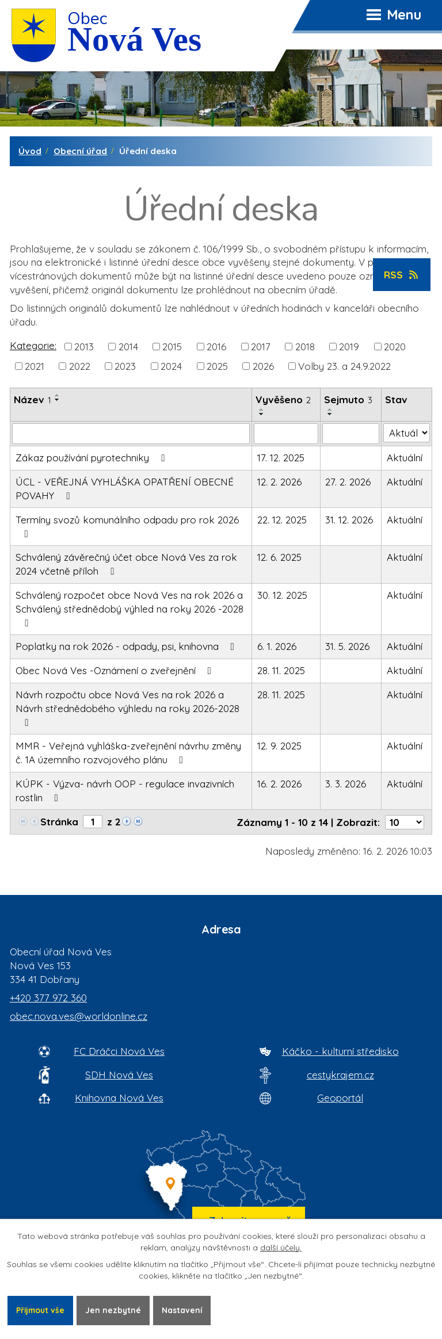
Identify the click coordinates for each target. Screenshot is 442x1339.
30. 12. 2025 (282, 595)
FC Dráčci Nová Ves (119, 1051)
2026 (263, 366)
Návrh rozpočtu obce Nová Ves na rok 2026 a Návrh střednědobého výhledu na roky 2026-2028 (127, 708)
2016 (216, 347)
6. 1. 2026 (276, 646)
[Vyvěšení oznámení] (286, 433)
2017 (260, 347)
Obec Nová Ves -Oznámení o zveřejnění (116, 670)
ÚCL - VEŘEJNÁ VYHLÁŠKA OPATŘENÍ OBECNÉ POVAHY (125, 489)
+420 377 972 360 (48, 998)
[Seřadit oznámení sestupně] (57, 399)
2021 (34, 366)
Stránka (59, 822)
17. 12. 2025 (280, 458)
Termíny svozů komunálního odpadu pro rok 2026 (127, 526)
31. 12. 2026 (349, 520)
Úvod (29, 151)
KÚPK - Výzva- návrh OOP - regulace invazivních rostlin (125, 791)
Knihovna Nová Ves (119, 1098)
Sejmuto (348, 399)
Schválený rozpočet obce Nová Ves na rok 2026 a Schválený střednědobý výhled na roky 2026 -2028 (129, 608)
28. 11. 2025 (281, 670)
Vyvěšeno (283, 399)
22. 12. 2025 (282, 520)
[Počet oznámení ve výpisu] (404, 822)
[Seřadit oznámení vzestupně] (57, 395)
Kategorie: (33, 345)
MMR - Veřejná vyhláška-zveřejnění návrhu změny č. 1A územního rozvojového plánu (128, 753)
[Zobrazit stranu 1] (92, 821)
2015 (172, 347)
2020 (395, 347)
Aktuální (404, 458)
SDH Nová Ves (119, 1075)
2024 (171, 366)
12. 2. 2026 (279, 482)
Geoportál (340, 1098)
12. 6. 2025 (279, 557)
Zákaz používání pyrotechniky (92, 458)
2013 (84, 347)
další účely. (281, 1247)
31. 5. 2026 (347, 646)
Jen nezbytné (116, 1309)
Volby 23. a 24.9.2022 (344, 366)
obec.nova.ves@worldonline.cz (78, 1016)
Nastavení (186, 1309)
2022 (79, 366)
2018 (305, 347)
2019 (349, 347)
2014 (128, 347)
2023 (125, 366)
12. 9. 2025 (279, 746)
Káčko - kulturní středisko (340, 1051)
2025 (217, 366)
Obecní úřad (80, 151)
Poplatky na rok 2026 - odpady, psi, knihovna (127, 646)
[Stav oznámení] (406, 433)
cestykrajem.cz (340, 1075)
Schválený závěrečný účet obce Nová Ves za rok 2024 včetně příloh (126, 564)
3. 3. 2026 (345, 784)
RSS (402, 275)
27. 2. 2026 (348, 482)
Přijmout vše (41, 1309)
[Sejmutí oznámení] (351, 433)
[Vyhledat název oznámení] (131, 433)
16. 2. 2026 (279, 784)
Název (32, 399)
